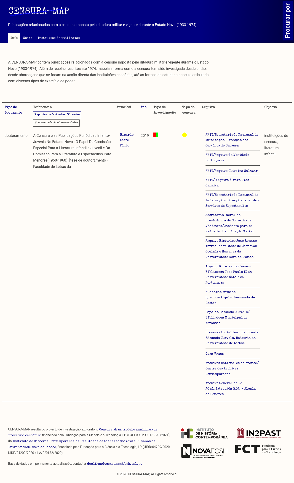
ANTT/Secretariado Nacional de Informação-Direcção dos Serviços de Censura (232, 140)
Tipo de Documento (13, 110)
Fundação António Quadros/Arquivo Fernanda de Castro (230, 298)
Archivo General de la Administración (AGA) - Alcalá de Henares (231, 389)
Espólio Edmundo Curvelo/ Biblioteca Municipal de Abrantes (228, 318)
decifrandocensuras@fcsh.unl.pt (114, 464)
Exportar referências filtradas (57, 115)
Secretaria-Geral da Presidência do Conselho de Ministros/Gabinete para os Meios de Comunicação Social (230, 223)
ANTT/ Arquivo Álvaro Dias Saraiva (227, 183)
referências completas (56, 123)
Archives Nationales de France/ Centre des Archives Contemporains (232, 369)
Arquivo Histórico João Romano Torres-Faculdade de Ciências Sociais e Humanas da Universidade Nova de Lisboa (231, 249)
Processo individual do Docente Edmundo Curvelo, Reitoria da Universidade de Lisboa (232, 338)
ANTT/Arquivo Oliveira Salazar (232, 171)
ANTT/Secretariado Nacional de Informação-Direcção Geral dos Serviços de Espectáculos (232, 201)
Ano (143, 107)
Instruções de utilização (59, 38)
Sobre (27, 38)
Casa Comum (215, 354)
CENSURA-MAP (38, 12)
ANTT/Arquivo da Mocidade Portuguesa (227, 158)
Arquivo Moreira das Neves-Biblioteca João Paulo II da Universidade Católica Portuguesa (229, 274)
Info (14, 38)
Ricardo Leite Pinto (127, 140)
